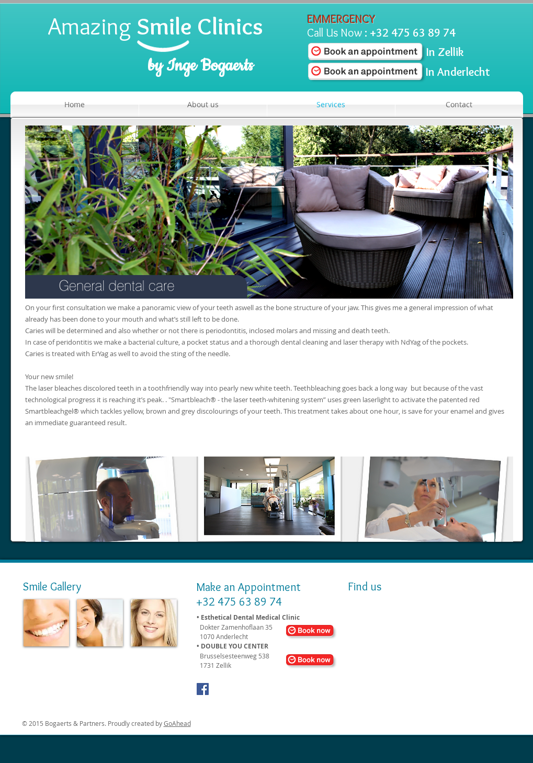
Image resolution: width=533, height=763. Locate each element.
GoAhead (177, 723)
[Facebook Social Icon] (203, 689)
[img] (47, 622)
